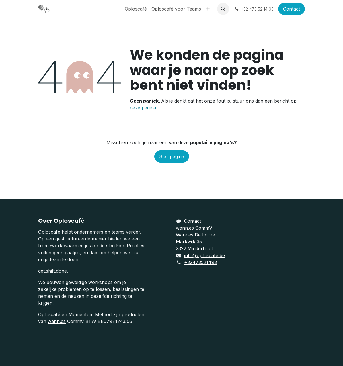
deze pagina (143, 108)
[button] (223, 9)
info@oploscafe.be (204, 255)
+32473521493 (200, 262)
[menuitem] (135, 9)
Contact (291, 9)
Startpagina (171, 156)
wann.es (57, 321)
